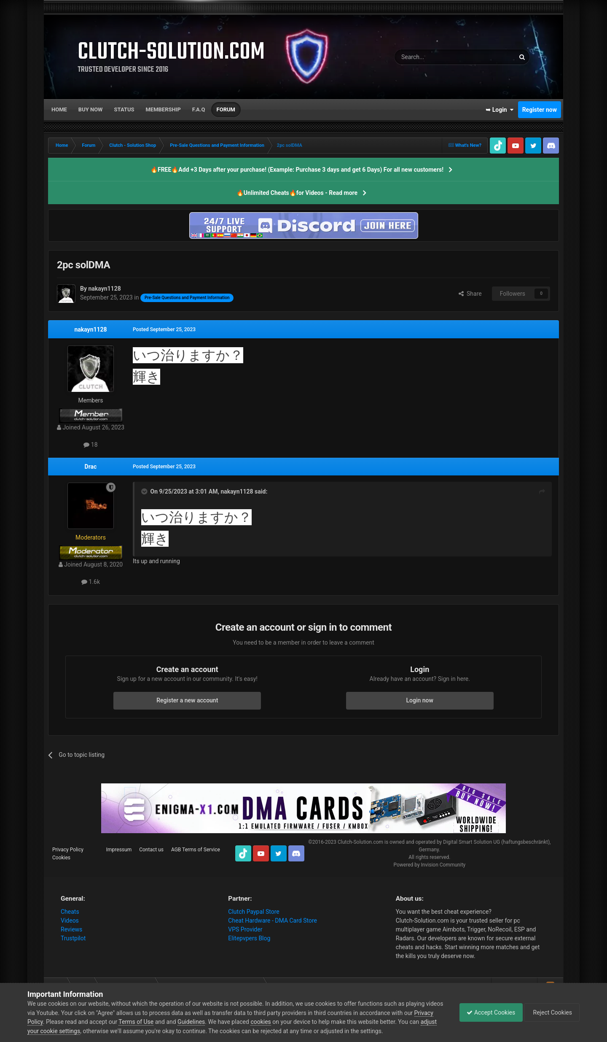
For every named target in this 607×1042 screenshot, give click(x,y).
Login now (419, 700)
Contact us (151, 850)
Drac (91, 466)
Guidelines (212, 1021)
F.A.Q (198, 109)
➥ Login (499, 109)
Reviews (71, 929)
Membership (162, 109)
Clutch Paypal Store (253, 911)
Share (470, 293)
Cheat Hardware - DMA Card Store (272, 920)
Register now (539, 109)
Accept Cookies (486, 1012)
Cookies (61, 858)
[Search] (435, 57)
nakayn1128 (90, 329)
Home (59, 109)
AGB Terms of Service (195, 850)
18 (90, 444)
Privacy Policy (67, 850)
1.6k (90, 581)
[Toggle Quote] (145, 491)
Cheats (70, 911)
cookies (281, 1021)
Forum (226, 109)
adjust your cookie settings (62, 1031)
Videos (70, 920)
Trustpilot (73, 938)
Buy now (90, 109)
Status (124, 109)
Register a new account (187, 700)
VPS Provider (245, 929)
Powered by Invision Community (429, 865)
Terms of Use (156, 1021)
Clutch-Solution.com (360, 842)
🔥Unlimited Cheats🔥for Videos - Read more (296, 192)
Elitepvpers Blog (249, 938)
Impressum (119, 850)
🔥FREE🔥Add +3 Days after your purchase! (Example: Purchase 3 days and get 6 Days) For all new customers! (296, 169)
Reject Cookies (550, 1012)
